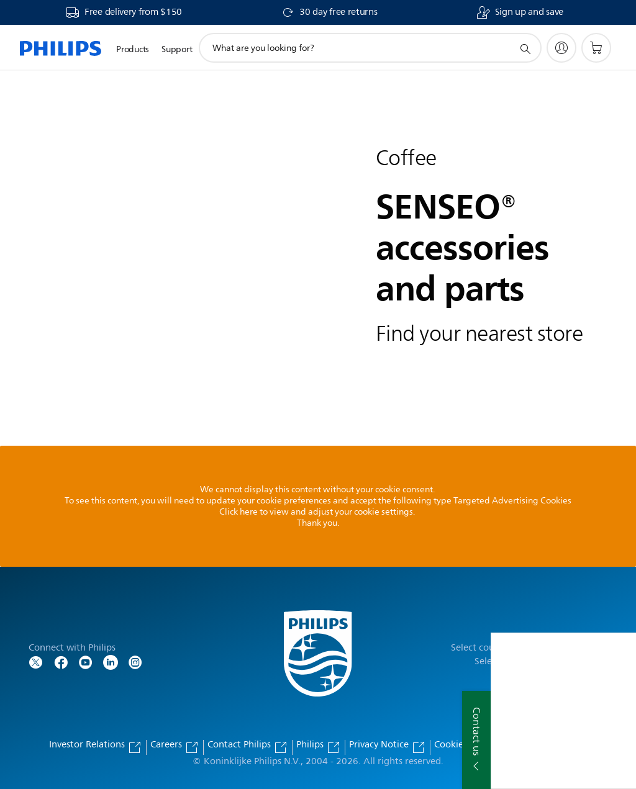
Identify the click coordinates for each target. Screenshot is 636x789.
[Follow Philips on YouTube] (85, 661)
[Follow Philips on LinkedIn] (110, 661)
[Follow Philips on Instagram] (135, 661)
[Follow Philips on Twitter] (36, 661)
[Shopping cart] (596, 48)
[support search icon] (524, 48)
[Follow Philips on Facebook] (60, 661)
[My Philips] (561, 48)
